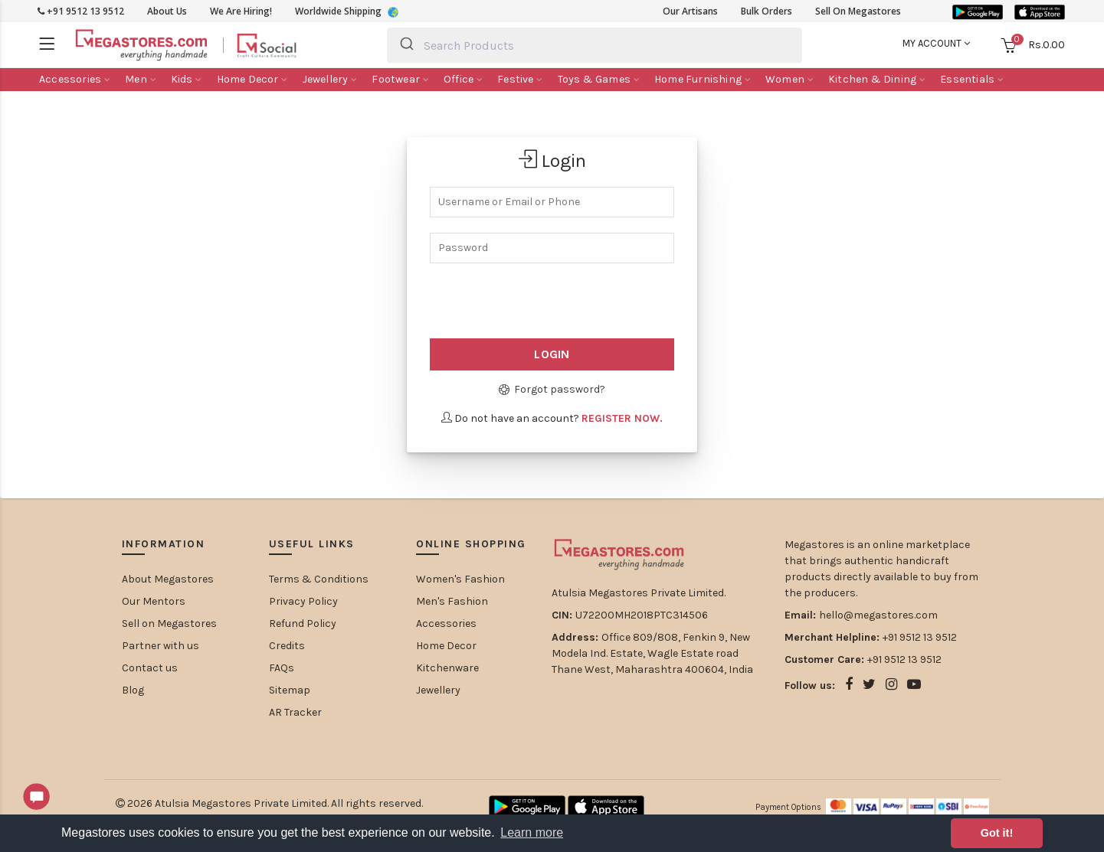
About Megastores (168, 579)
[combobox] (594, 45)
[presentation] (523, 302)
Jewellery (438, 690)
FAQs (281, 667)
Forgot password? (552, 389)
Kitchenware (447, 667)
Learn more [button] (531, 832)
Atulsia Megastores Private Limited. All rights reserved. (289, 803)
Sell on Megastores (169, 623)
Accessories (446, 623)
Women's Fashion (460, 579)
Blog (133, 690)
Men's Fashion (452, 601)
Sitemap (289, 690)
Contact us (150, 667)
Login (552, 354)
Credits (287, 645)
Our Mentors (153, 601)
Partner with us (160, 645)
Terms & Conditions (319, 579)
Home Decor (446, 645)
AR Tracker (295, 712)
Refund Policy (302, 623)
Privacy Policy (303, 601)
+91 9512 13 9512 (81, 11)
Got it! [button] (997, 833)
